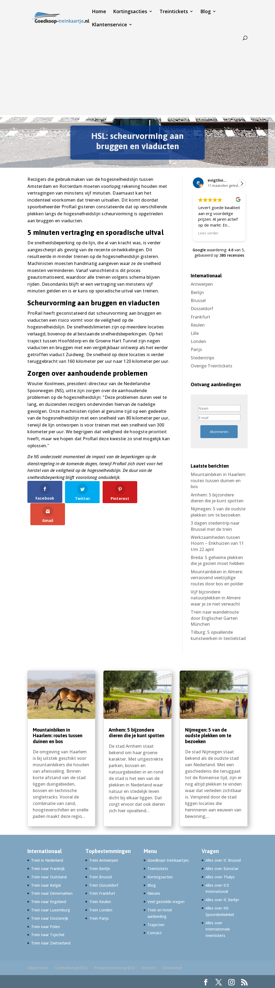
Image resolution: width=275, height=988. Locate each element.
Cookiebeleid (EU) (71, 967)
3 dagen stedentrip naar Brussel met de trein (215, 526)
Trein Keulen (100, 901)
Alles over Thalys (220, 876)
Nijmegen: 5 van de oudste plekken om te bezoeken (218, 512)
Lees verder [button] (208, 233)
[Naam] (219, 408)
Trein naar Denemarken (52, 893)
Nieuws (153, 893)
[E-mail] (219, 417)
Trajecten (155, 924)
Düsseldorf (202, 309)
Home (99, 12)
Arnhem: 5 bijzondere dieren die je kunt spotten (217, 498)
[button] (242, 184)
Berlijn (197, 292)
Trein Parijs (99, 918)
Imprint (149, 967)
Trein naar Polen (45, 926)
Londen (198, 341)
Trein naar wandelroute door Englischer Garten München (215, 618)
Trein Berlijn (99, 868)
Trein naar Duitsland (49, 876)
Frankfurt (200, 317)
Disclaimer (172, 967)
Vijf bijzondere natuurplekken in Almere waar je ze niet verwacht (216, 598)
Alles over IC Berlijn (222, 899)
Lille (195, 333)
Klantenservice (109, 25)
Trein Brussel (100, 876)
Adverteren (37, 967)
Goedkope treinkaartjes (168, 860)
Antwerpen (202, 284)
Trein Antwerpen (103, 860)
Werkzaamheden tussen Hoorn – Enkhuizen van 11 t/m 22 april (217, 543)
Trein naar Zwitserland (50, 943)
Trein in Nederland (47, 860)
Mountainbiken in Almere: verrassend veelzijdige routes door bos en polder (217, 578)
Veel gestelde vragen (165, 901)
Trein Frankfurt (102, 893)
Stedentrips (202, 358)
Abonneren (219, 431)
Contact (154, 932)
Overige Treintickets (211, 366)
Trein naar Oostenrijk (49, 918)
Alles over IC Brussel (223, 860)
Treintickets (174, 12)
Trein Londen (100, 909)
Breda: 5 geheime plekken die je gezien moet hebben (217, 560)
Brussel (198, 300)
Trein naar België (46, 885)
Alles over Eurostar (221, 868)
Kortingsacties (130, 12)
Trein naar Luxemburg (50, 909)
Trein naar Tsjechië (47, 934)
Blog (205, 12)
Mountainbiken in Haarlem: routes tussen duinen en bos (218, 480)
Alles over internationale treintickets (217, 929)
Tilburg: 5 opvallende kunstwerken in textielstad (218, 635)
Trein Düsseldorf (103, 885)
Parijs (196, 349)
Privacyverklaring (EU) (114, 967)
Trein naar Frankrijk (48, 868)
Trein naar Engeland (48, 901)
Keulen (198, 325)
